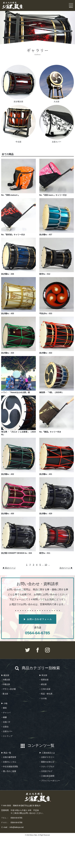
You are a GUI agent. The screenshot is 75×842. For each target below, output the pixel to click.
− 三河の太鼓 (45, 689)
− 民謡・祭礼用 (45, 694)
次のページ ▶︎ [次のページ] (66, 568)
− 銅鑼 (4, 717)
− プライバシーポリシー (49, 781)
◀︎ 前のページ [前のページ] (9, 568)
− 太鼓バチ (6, 722)
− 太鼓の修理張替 (8, 757)
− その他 (43, 698)
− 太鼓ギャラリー (46, 757)
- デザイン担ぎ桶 (8, 689)
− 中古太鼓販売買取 (9, 767)
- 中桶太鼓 (5, 684)
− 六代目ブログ (45, 771)
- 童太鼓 (4, 694)
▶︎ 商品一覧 (6, 753)
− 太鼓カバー (6, 731)
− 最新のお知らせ (46, 762)
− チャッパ (6, 713)
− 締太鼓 (43, 684)
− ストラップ (6, 736)
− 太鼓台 (5, 727)
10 (46, 564)
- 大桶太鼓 (5, 680)
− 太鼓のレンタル (8, 762)
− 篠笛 (4, 708)
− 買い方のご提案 (8, 771)
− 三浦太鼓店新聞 (46, 776)
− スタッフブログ (46, 767)
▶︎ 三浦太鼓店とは (47, 753)
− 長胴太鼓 (44, 680)
